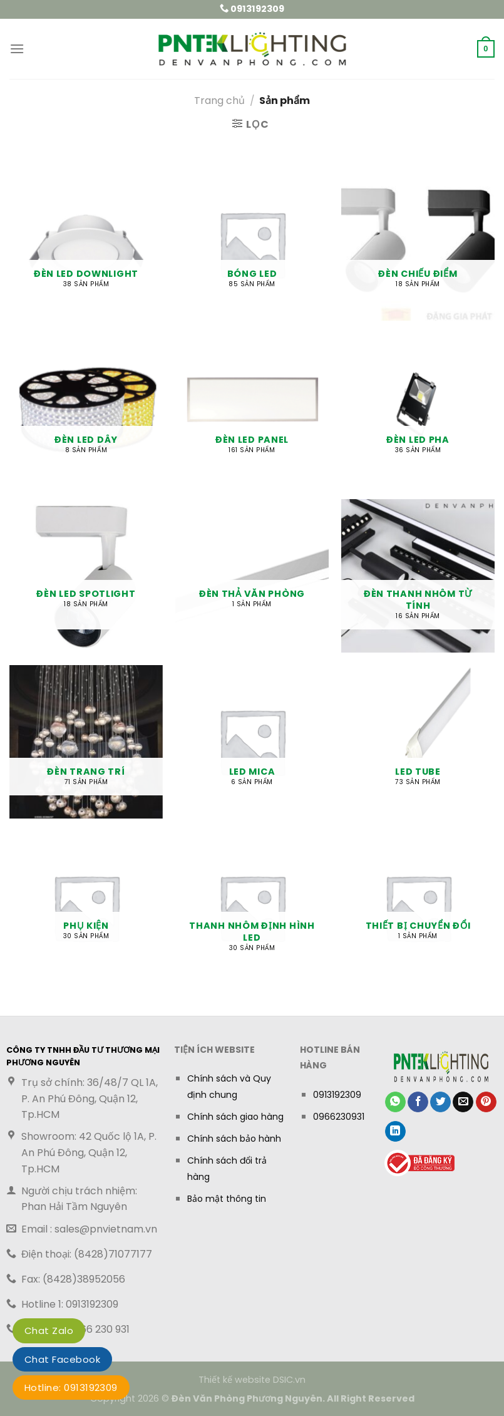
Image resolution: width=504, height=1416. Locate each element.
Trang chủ (219, 100)
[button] (16, 48)
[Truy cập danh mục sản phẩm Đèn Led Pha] (418, 410)
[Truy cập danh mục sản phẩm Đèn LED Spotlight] (86, 576)
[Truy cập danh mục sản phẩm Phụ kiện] (86, 907)
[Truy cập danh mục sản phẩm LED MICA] (252, 742)
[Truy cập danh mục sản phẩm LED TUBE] (418, 742)
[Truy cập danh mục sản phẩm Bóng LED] (252, 244)
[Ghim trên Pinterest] (486, 1102)
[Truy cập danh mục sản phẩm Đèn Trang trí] (86, 742)
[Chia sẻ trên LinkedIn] (395, 1131)
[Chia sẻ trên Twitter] (440, 1102)
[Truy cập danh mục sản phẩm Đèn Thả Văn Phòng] (252, 576)
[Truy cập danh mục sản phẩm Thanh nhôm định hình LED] (252, 907)
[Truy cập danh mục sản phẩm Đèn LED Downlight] (86, 244)
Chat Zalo (48, 1330)
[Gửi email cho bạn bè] (463, 1102)
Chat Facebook (62, 1359)
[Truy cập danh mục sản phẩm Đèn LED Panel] (252, 410)
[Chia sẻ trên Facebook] (418, 1102)
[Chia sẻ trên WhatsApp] (395, 1102)
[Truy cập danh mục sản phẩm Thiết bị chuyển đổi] (418, 907)
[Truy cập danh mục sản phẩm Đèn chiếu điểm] (418, 244)
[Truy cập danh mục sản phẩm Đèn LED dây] (86, 410)
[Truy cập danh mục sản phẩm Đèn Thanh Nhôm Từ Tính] (418, 576)
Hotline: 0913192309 (71, 1387)
